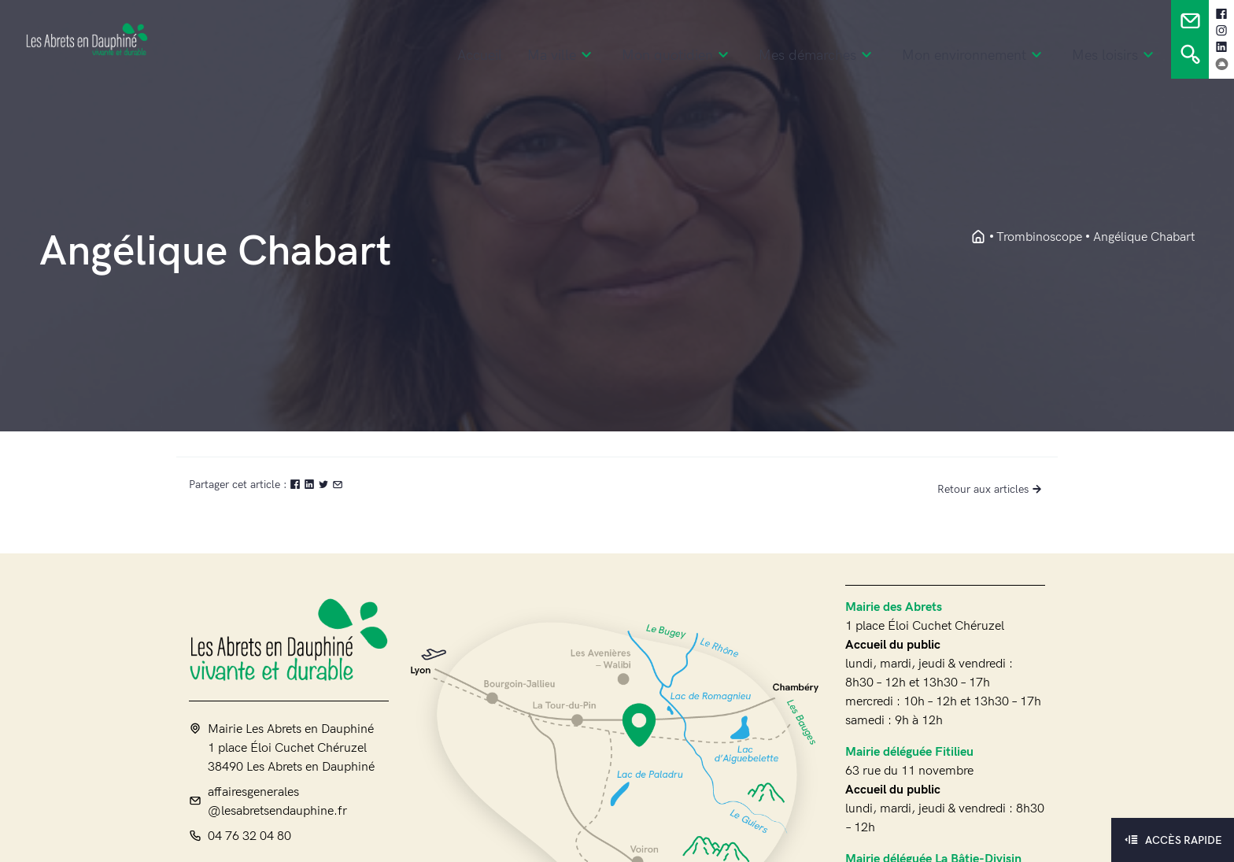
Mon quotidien (677, 56)
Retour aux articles (991, 489)
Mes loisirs (1115, 56)
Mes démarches (818, 56)
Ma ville (562, 56)
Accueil (479, 56)
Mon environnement (974, 56)
